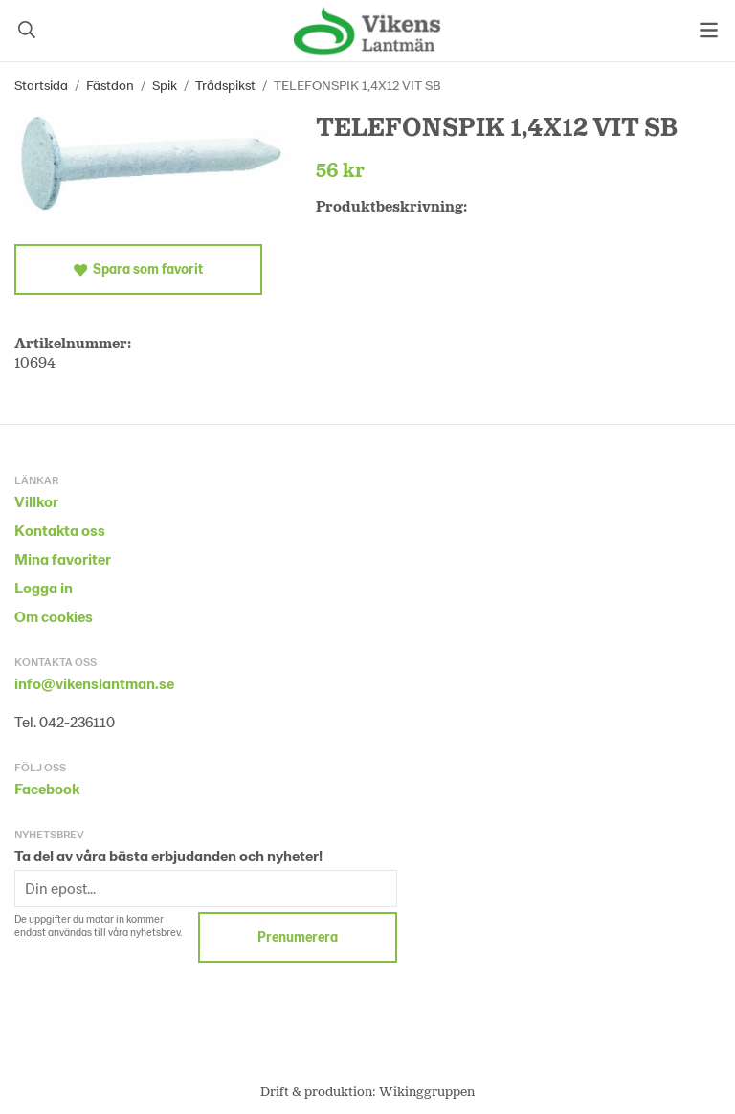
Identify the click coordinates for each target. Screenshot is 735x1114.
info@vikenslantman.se (94, 683)
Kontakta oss (59, 530)
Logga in (43, 587)
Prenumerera (297, 936)
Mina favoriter (62, 558)
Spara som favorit (138, 269)
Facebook (46, 788)
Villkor (36, 501)
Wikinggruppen (427, 1090)
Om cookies (53, 616)
